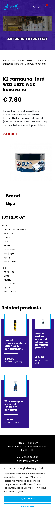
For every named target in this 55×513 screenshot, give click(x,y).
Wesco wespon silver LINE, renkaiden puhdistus (13, 405)
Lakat (7, 237)
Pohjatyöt (9, 253)
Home (6, 60)
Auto (14, 60)
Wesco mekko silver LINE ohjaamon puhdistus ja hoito (42, 340)
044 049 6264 (30, 457)
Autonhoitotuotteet (27, 39)
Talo (3, 268)
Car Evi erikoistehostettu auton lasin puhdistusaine (15, 345)
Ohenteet (9, 249)
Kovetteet (9, 233)
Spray (7, 257)
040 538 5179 (31, 460)
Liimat (7, 241)
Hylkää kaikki (27, 506)
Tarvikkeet (10, 261)
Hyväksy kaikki (28, 498)
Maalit (7, 245)
